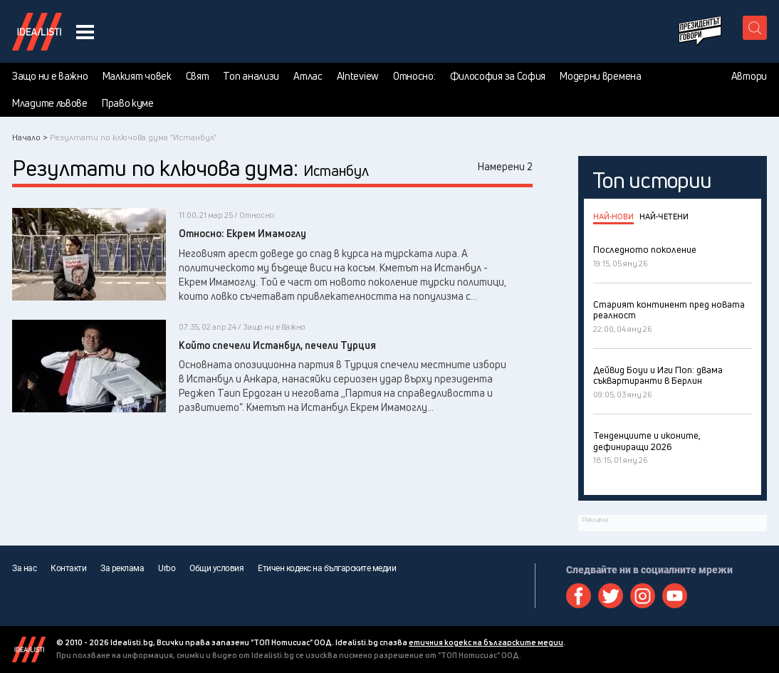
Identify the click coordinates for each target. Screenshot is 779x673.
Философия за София (498, 76)
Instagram (642, 595)
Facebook (578, 595)
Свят (197, 76)
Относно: (414, 76)
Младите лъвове (50, 103)
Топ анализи (251, 76)
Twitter (610, 595)
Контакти (68, 568)
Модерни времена (601, 76)
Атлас (308, 76)
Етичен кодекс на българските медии (327, 568)
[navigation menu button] (85, 32)
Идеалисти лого (37, 31)
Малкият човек (137, 76)
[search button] (755, 28)
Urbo (166, 568)
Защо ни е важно (50, 76)
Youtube (674, 595)
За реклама (122, 568)
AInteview (358, 76)
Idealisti (29, 649)
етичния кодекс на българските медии (486, 642)
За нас (24, 568)
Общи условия (216, 568)
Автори (749, 76)
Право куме (128, 103)
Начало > (30, 137)
